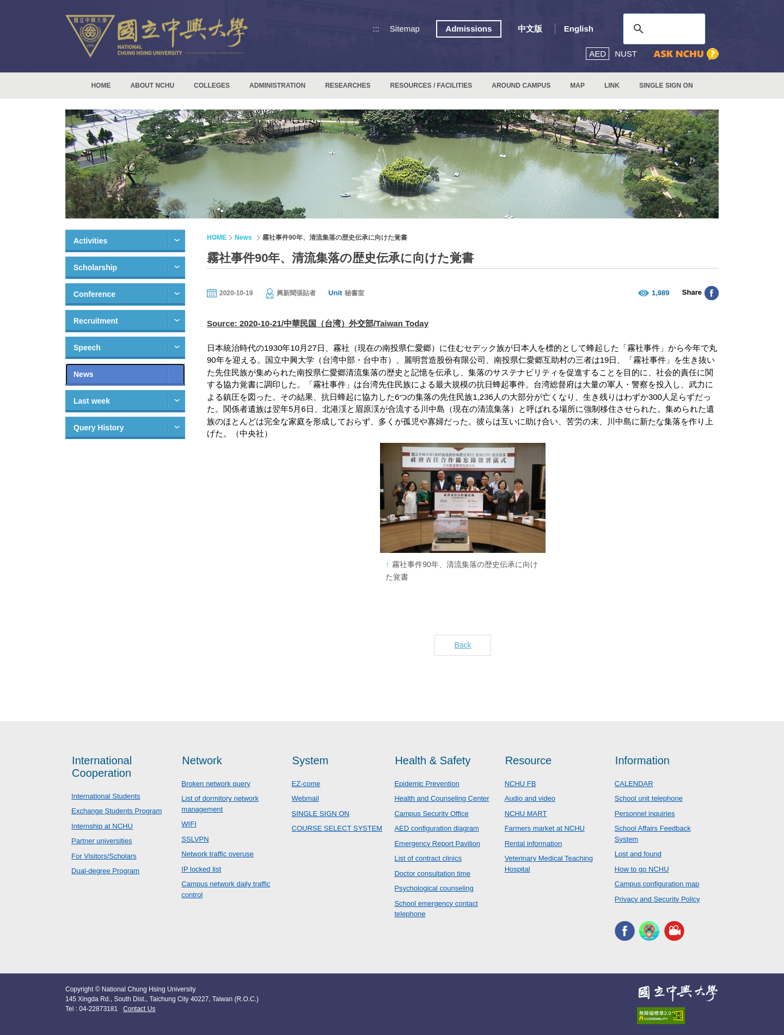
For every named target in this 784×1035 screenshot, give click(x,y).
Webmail (305, 798)
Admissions (468, 28)
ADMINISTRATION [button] (277, 85)
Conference (94, 294)
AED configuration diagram (436, 828)
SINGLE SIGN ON (666, 85)
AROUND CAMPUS (521, 85)
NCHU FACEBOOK (625, 931)
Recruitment (96, 320)
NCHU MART (526, 813)
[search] (662, 28)
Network (202, 760)
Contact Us (139, 1009)
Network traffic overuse (217, 854)
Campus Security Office (431, 813)
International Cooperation (102, 766)
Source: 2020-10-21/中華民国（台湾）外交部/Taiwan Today (317, 323)
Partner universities (101, 841)
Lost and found (638, 854)
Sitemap (405, 28)
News (84, 374)
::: (376, 28)
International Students (105, 796)
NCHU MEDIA (674, 931)
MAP (577, 85)
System (310, 760)
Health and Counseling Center (441, 798)
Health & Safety (432, 760)
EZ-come (306, 784)
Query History (99, 427)
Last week (92, 401)
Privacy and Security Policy (657, 899)
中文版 (530, 28)
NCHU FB (520, 784)
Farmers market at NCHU (545, 828)
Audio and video (530, 798)
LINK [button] (612, 85)
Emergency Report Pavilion (437, 843)
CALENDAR (634, 784)
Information (642, 760)
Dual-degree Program (105, 871)
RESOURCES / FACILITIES (431, 85)
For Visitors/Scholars (104, 856)
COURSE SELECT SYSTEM (337, 828)
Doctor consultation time (432, 873)
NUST (626, 53)
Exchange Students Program (116, 811)
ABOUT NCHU (152, 85)
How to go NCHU (642, 869)
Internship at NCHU (102, 826)
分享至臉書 (712, 293)
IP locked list (201, 869)
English (578, 28)
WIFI (188, 824)
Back (462, 645)
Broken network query (215, 784)
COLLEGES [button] (212, 85)
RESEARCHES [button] (347, 85)
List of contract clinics (428, 858)
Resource (528, 760)
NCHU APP (649, 931)
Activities (90, 240)
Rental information (533, 843)
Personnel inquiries (645, 813)
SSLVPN (195, 839)
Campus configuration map (657, 884)
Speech (87, 347)
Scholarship (95, 267)
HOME (101, 85)
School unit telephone (649, 798)
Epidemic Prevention (426, 784)
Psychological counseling (433, 888)
